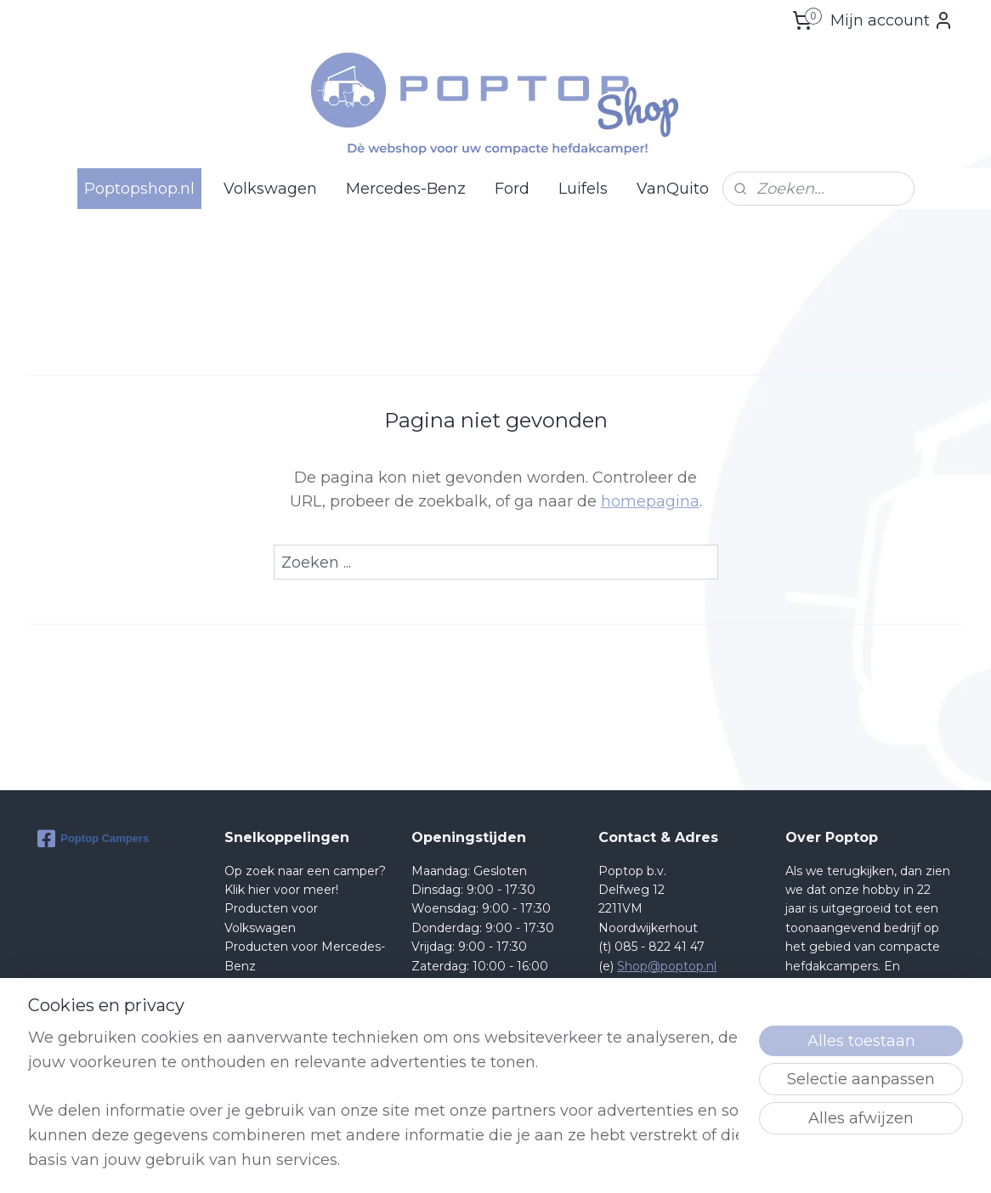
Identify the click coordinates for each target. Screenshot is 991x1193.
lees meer (886, 1080)
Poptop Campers (93, 838)
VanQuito (673, 188)
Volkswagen (270, 188)
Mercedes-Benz (406, 188)
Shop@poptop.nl (666, 966)
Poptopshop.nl (139, 188)
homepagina (650, 501)
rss (585, 1162)
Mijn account (892, 20)
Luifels (583, 188)
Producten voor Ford (286, 984)
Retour (245, 1003)
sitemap (553, 1162)
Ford (512, 188)
